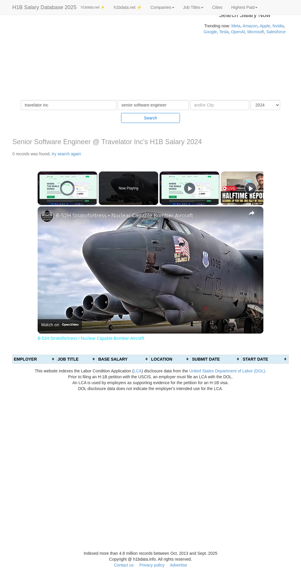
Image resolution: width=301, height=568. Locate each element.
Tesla (224, 31)
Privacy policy (152, 565)
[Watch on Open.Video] (60, 324)
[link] (47, 216)
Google (210, 31)
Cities (217, 7)
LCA (137, 371)
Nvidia (278, 26)
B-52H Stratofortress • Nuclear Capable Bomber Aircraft (124, 215)
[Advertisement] (100, 59)
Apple (265, 26)
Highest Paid (244, 7)
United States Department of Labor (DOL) (227, 371)
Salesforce (276, 31)
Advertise (178, 565)
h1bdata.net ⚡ (93, 7)
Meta (235, 26)
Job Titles (193, 7)
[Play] (189, 188)
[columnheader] (34, 359)
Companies (162, 7)
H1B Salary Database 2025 (44, 7)
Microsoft (255, 31)
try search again (66, 153)
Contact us (123, 565)
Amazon (250, 26)
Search (150, 118)
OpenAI (238, 31)
